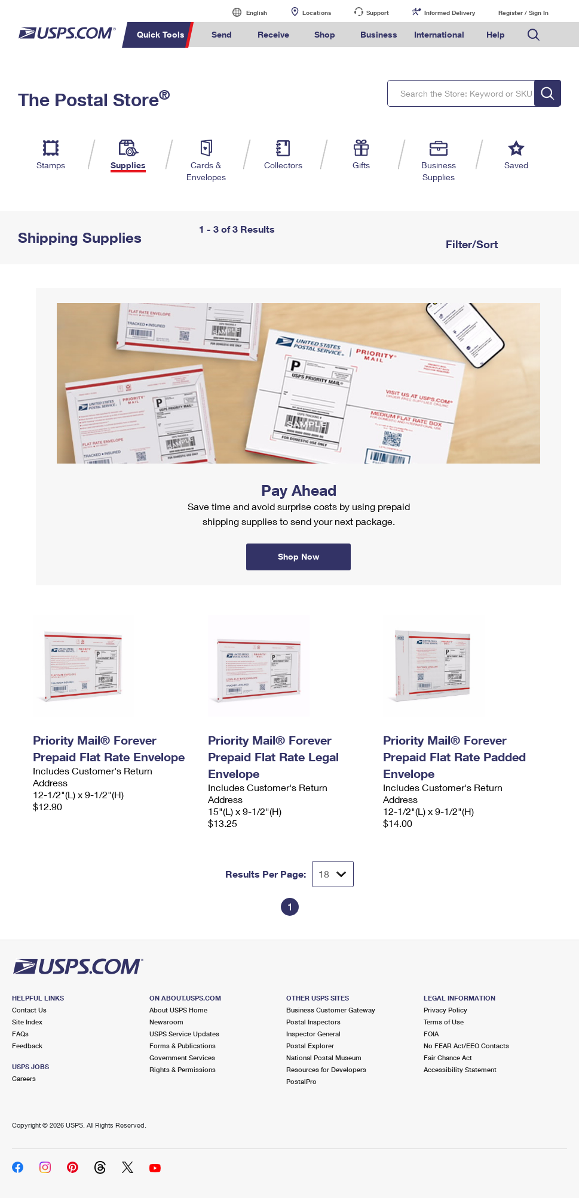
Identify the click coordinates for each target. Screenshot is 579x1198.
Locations (316, 12)
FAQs (20, 1034)
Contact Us (29, 1010)
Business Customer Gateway (330, 1010)
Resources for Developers (326, 1069)
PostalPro (301, 1081)
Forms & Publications (182, 1045)
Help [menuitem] (495, 34)
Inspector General (313, 1034)
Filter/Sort (470, 244)
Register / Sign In (523, 12)
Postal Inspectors (313, 1022)
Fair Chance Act (448, 1057)
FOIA (431, 1034)
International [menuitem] (439, 34)
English (244, 12)
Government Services (182, 1057)
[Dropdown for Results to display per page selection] (333, 874)
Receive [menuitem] (273, 34)
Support (377, 12)
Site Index (27, 1022)
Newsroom (166, 1022)
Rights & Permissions (182, 1069)
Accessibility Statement (460, 1069)
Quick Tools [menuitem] (161, 34)
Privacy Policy (445, 1010)
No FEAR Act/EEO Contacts (466, 1045)
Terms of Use (444, 1022)
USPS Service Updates (184, 1034)
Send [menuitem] (222, 34)
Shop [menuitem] (324, 34)
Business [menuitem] (378, 34)
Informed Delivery (449, 12)
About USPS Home (178, 1010)
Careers (24, 1078)
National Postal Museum (324, 1057)
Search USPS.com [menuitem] (534, 35)
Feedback (27, 1045)
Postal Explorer (310, 1045)
